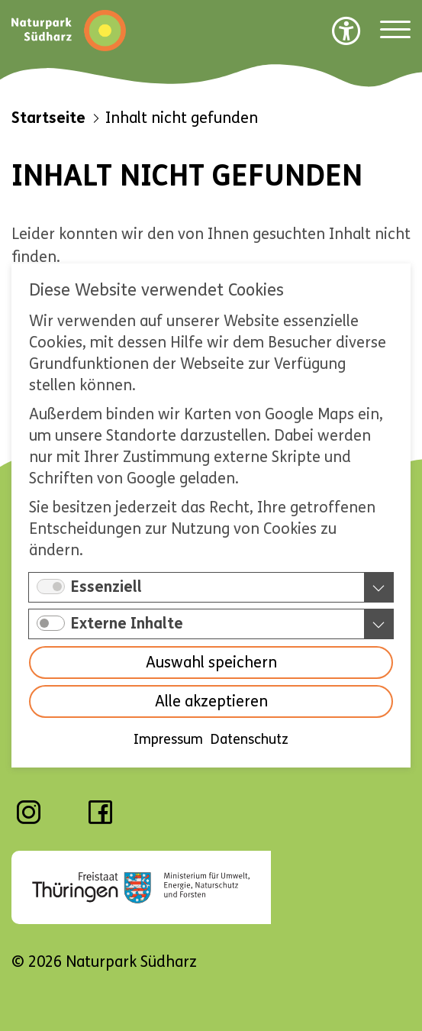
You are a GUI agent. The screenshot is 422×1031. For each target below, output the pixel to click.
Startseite (48, 118)
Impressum (168, 739)
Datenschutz (249, 739)
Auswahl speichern (211, 662)
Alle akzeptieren (211, 701)
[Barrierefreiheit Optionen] (346, 30)
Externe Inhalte (127, 623)
